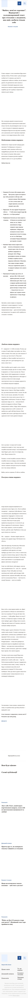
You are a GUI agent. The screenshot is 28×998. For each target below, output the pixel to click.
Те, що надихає (20, 969)
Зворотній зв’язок (6, 964)
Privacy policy (16, 995)
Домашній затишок (7, 974)
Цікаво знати (5, 969)
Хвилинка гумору (20, 978)
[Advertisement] (14, 59)
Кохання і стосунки (20, 973)
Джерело (4, 721)
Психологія (5, 978)
